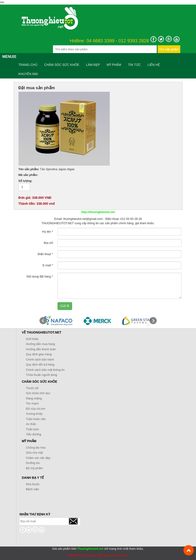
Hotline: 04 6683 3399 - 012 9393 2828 (109, 41)
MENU (9, 57)
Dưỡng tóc (33, 463)
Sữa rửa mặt (34, 452)
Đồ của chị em (35, 408)
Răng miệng (34, 398)
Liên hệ (154, 65)
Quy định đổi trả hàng (40, 364)
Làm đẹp (93, 65)
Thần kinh (32, 429)
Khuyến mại (28, 74)
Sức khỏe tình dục (38, 393)
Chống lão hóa (35, 447)
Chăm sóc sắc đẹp (38, 458)
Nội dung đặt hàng (40, 276)
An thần (31, 424)
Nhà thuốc (33, 484)
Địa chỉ (48, 243)
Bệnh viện (32, 489)
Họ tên (47, 231)
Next (153, 320)
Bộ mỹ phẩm (34, 468)
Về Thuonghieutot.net (41, 332)
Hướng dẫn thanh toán (41, 349)
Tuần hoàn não (36, 419)
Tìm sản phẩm (169, 49)
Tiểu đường (33, 434)
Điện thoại (45, 254)
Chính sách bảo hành (40, 359)
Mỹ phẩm (114, 65)
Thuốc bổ (32, 388)
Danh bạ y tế (33, 477)
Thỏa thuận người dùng (41, 375)
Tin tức (134, 65)
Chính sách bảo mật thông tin (45, 370)
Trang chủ (27, 65)
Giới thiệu (32, 339)
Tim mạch (32, 403)
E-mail (47, 265)
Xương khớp (34, 413)
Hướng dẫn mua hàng (40, 344)
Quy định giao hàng (39, 354)
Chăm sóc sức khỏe (61, 65)
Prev (43, 320)
